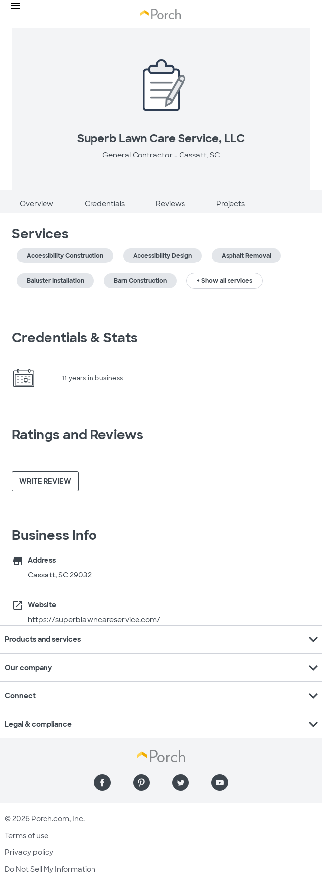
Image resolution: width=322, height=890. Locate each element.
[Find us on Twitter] (180, 782)
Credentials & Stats (75, 337)
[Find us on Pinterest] (141, 782)
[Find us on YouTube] (219, 782)
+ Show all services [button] (224, 281)
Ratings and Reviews (77, 434)
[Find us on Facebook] (102, 782)
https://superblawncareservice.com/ (94, 619)
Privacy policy (29, 852)
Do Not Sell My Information (50, 869)
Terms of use (26, 835)
